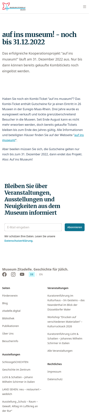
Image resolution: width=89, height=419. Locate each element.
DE (31, 274)
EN (41, 274)
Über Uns (8, 333)
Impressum (54, 371)
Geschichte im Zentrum (16, 369)
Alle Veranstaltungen (59, 350)
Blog (5, 303)
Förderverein (10, 295)
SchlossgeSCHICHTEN (15, 362)
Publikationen (10, 326)
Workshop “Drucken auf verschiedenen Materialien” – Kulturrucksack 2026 (64, 321)
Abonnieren (74, 227)
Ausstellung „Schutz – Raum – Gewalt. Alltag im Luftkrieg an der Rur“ (20, 406)
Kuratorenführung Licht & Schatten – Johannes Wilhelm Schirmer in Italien (64, 338)
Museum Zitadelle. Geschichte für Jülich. (35, 269)
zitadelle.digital (11, 310)
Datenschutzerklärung (18, 240)
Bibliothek (8, 318)
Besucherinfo (10, 341)
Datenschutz (55, 379)
